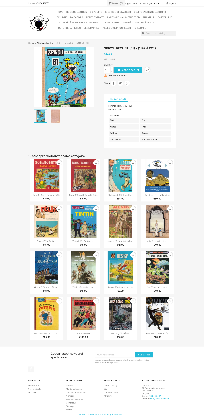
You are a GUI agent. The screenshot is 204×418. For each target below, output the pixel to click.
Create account (111, 392)
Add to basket (128, 70)
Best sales (33, 392)
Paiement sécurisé (74, 399)
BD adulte (96, 12)
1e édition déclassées (118, 12)
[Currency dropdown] (155, 3)
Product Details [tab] (118, 99)
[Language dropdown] (131, 3)
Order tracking (110, 385)
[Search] (158, 33)
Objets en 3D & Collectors (150, 12)
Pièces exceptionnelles (116, 27)
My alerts (108, 396)
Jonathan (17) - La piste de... (157, 195)
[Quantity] (107, 70)
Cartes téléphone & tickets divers (77, 22)
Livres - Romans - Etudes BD (123, 17)
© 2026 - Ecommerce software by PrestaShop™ (102, 414)
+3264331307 (42, 3)
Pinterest (127, 83)
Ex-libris (62, 17)
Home (60, 12)
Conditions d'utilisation (76, 392)
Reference (113, 105)
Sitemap (70, 406)
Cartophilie (165, 17)
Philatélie (149, 17)
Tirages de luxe (110, 22)
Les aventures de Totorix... (46, 333)
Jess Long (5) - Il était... (120, 333)
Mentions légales (74, 389)
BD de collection (76, 12)
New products (34, 389)
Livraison (70, 385)
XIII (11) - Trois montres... (83, 287)
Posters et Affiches (69, 27)
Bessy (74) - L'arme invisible (120, 287)
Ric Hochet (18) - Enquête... (120, 195)
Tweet (120, 83)
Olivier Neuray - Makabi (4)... (157, 333)
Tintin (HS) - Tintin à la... (83, 241)
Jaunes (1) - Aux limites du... (120, 241)
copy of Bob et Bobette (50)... (46, 195)
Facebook (31, 369)
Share (113, 83)
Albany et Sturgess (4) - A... (46, 287)
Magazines (76, 17)
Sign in (107, 389)
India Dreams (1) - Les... (157, 241)
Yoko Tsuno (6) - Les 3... (157, 287)
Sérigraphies (91, 27)
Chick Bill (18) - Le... (83, 333)
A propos (70, 396)
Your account (112, 380)
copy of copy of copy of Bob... (83, 195)
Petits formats (95, 17)
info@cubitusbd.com (159, 398)
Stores (69, 409)
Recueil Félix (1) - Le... (46, 241)
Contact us (71, 402)
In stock (112, 109)
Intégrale (140, 27)
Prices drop (33, 385)
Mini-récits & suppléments (138, 22)
